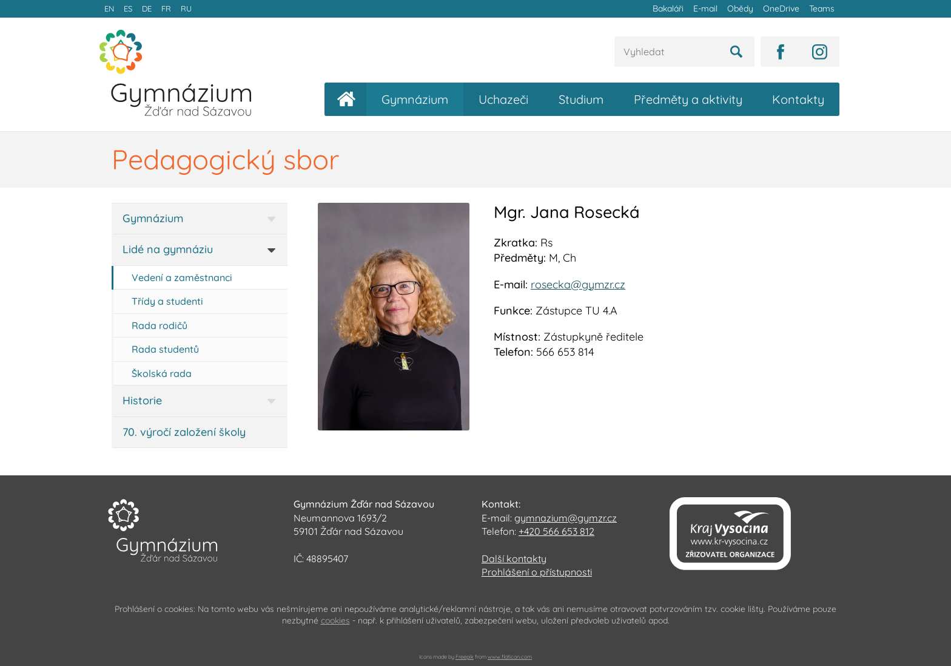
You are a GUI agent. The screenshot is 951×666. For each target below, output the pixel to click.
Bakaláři (668, 8)
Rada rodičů (159, 325)
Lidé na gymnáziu (168, 249)
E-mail (705, 8)
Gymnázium (414, 99)
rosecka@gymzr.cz (578, 284)
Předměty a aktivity (688, 99)
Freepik (464, 656)
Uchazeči (503, 99)
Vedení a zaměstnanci (182, 277)
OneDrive (781, 8)
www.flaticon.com (510, 656)
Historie (142, 400)
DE (147, 8)
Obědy (740, 8)
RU (186, 8)
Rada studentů (165, 349)
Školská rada (162, 373)
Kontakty (798, 99)
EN (109, 8)
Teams (822, 8)
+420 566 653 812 (556, 531)
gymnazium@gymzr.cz (565, 518)
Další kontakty (514, 558)
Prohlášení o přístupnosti (537, 572)
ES (128, 8)
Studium (581, 99)
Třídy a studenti (167, 301)
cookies (335, 620)
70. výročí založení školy (184, 432)
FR (166, 8)
